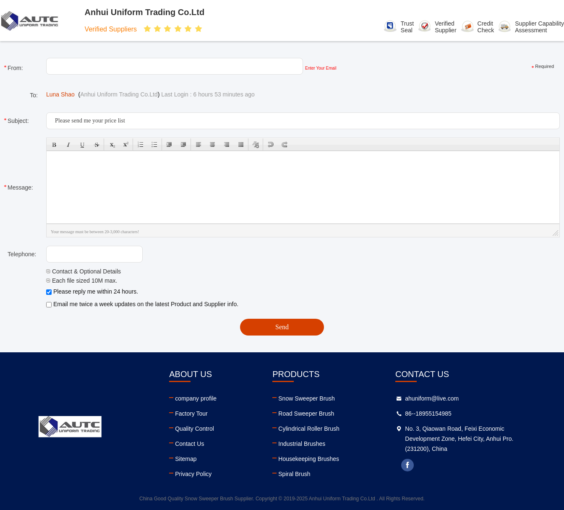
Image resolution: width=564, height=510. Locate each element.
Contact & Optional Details (83, 271)
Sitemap (185, 458)
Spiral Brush (294, 474)
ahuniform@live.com (432, 398)
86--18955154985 (428, 413)
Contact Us (189, 443)
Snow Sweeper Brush (306, 398)
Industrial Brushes (301, 443)
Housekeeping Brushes (308, 458)
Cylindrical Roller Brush (308, 428)
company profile (196, 398)
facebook (407, 465)
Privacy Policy (193, 474)
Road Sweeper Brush (306, 413)
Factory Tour (191, 413)
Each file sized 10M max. (82, 280)
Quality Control (194, 428)
